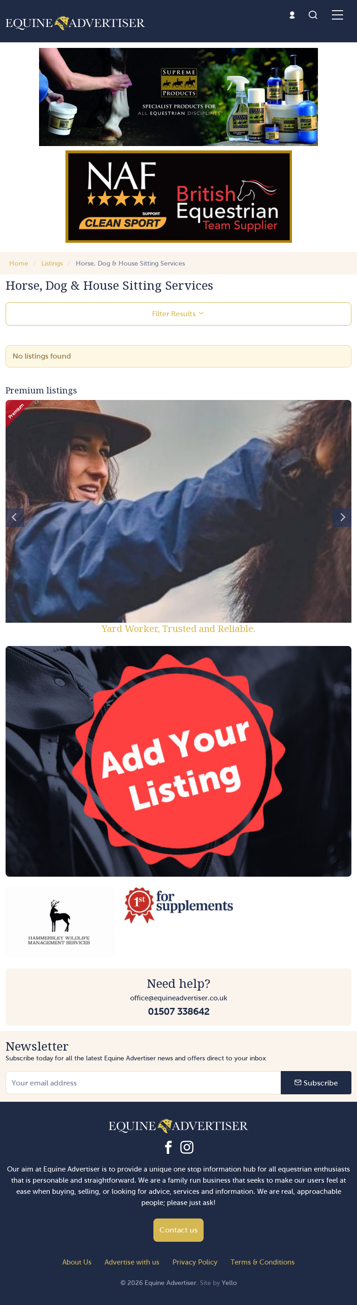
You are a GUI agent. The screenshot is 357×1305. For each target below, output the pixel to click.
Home (18, 263)
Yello (229, 1282)
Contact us (178, 1230)
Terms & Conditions (263, 1262)
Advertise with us (132, 1262)
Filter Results (178, 313)
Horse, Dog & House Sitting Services (130, 263)
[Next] (342, 517)
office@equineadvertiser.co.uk (178, 998)
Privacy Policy (195, 1262)
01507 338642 (178, 1011)
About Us (77, 1262)
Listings (52, 263)
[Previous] (15, 517)
